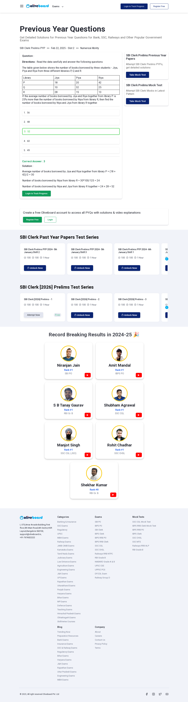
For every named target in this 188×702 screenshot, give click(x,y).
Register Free (159, 6)
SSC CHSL (99, 550)
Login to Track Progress (134, 6)
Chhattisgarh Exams (66, 617)
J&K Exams (62, 573)
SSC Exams (62, 526)
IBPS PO (98, 526)
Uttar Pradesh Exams (66, 672)
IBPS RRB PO (100, 538)
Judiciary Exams (64, 557)
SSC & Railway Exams (67, 648)
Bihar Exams (63, 597)
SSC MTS (136, 542)
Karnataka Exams (65, 550)
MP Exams (62, 601)
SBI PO (98, 522)
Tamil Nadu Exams (65, 554)
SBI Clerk (99, 530)
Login (50, 220)
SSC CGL (99, 546)
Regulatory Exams (65, 652)
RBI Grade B (100, 557)
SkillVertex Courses (66, 621)
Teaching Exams (64, 609)
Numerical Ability (89, 48)
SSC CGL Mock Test (141, 522)
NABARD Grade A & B (105, 561)
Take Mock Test (137, 75)
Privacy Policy (101, 644)
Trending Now (63, 632)
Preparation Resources (67, 636)
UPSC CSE (99, 565)
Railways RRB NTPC (104, 554)
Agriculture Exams (65, 565)
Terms (97, 648)
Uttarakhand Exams (66, 585)
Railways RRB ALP (140, 546)
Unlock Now (35, 268)
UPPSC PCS (100, 569)
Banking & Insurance (66, 522)
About (98, 632)
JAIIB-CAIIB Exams (65, 546)
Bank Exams (63, 640)
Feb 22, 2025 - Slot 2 (62, 48)
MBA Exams (62, 538)
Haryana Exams (64, 593)
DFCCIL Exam (101, 573)
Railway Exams (64, 542)
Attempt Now (33, 315)
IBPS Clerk (99, 534)
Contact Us (100, 640)
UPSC (59, 534)
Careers (98, 636)
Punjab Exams (63, 589)
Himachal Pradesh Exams (69, 613)
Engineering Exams (66, 569)
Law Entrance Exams (66, 561)
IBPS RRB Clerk (101, 542)
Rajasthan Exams (65, 581)
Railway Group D (102, 577)
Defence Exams (64, 605)
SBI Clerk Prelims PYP (32, 48)
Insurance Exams (65, 644)
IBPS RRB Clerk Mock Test (144, 526)
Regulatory (62, 530)
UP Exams (61, 577)
